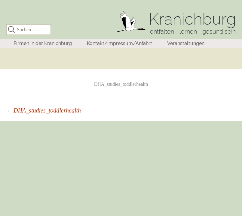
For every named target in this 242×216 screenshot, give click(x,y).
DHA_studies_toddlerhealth (121, 84)
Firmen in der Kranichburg (43, 43)
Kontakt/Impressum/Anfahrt (119, 43)
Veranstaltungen (185, 43)
